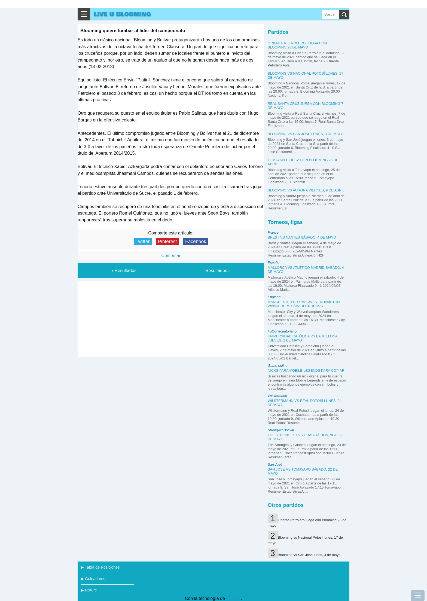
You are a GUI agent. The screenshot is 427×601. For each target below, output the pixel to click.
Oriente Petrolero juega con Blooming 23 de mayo (297, 45)
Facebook (195, 241)
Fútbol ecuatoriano (282, 331)
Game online (278, 366)
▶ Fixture (89, 590)
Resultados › (217, 270)
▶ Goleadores (93, 578)
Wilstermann (277, 396)
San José (275, 464)
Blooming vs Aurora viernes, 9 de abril (306, 190)
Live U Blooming (122, 14)
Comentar (170, 255)
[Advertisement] (171, 318)
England (274, 297)
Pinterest (167, 241)
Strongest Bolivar (281, 430)
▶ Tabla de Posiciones (100, 567)
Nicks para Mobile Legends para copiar (306, 370)
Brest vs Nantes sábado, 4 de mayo (302, 237)
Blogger (233, 598)
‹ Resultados (124, 270)
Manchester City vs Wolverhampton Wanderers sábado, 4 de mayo (304, 304)
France (273, 232)
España (273, 263)
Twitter (143, 241)
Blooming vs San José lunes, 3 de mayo (306, 134)
